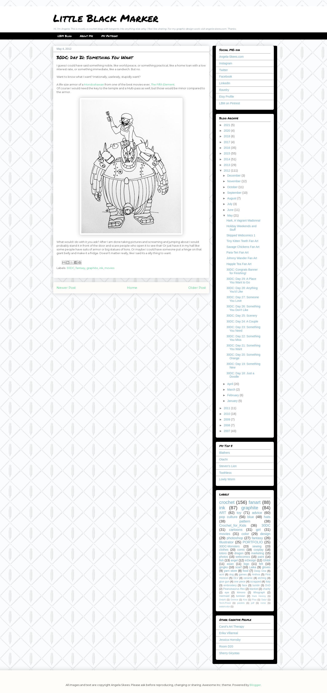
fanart (254, 502)
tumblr (256, 585)
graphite (92, 268)
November (234, 181)
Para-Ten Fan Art (237, 252)
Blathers (224, 452)
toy (239, 513)
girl (258, 530)
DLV (235, 578)
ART (222, 513)
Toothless (225, 472)
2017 (227, 142)
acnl (221, 574)
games (243, 574)
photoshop (235, 538)
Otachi (223, 459)
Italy (268, 581)
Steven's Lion (228, 466)
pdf (252, 603)
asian (230, 564)
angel (234, 560)
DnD (267, 585)
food (245, 570)
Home (132, 288)
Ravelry (224, 90)
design (265, 534)
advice (257, 513)
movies (109, 268)
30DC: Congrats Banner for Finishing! (242, 271)
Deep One (260, 570)
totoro (223, 553)
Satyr (264, 599)
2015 (227, 153)
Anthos (256, 574)
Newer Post (66, 288)
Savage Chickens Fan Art (242, 246)
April (230, 384)
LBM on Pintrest (229, 103)
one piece (239, 581)
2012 (227, 170)
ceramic (248, 578)
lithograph (259, 592)
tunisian (240, 596)
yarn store (230, 570)
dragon (239, 553)
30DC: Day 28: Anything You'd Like (242, 289)
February (233, 395)
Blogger (255, 685)
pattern (244, 521)
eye (227, 592)
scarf (238, 567)
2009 (227, 419)
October (232, 187)
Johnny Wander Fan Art (241, 258)
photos (223, 556)
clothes (223, 549)
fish (221, 560)
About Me (86, 36)
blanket (254, 588)
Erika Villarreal (228, 633)
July (230, 204)
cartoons (235, 530)
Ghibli (266, 560)
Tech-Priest (225, 603)
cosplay (258, 549)
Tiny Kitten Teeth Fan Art (242, 241)
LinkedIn (224, 83)
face (244, 585)
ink (101, 268)
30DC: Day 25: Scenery (241, 315)
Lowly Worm (227, 479)
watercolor (224, 606)
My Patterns (109, 36)
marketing (257, 553)
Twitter (223, 70)
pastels (240, 603)
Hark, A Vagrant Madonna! (243, 220)
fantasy (80, 268)
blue (250, 517)
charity (266, 588)
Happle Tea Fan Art (239, 264)
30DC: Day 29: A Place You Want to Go (241, 280)
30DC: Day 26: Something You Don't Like (243, 308)
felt (261, 564)
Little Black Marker (105, 18)
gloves (266, 567)
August (232, 198)
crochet (226, 502)
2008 (227, 425)
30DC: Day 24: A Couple (242, 321)
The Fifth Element (163, 84)
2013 (227, 165)
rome (263, 603)
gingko (223, 567)
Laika (252, 567)
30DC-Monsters (229, 546)
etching (262, 578)
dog (231, 574)
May (230, 215)
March (231, 389)
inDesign (250, 560)
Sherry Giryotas (229, 653)
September (234, 192)
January (232, 401)
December (234, 175)
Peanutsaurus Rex (234, 588)
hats (267, 517)
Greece (234, 599)
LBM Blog (65, 36)
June (230, 209)
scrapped (255, 581)
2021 (227, 125)
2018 (227, 136)
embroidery (230, 585)
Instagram (225, 63)
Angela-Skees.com (231, 56)
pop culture (228, 517)
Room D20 (226, 646)
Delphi (222, 599)
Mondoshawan (94, 84)
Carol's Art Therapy (231, 626)
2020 (227, 130)
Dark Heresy (259, 596)
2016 (227, 147)
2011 (227, 408)
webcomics (243, 556)
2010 (227, 413)
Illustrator (226, 542)
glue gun (224, 581)
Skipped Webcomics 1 (240, 235)
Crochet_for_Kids (232, 525)
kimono (241, 592)
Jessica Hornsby (230, 639)
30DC (70, 268)
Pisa (254, 599)
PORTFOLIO (253, 542)
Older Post (197, 288)
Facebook (225, 76)
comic (241, 549)
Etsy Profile (226, 96)
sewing (257, 546)
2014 (227, 159)
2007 (227, 431)
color (245, 534)
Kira (245, 599)
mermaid (224, 596)
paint (261, 556)
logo (246, 564)
